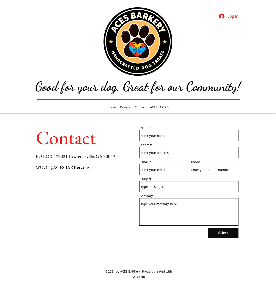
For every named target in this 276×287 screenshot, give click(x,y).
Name (144, 127)
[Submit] (223, 233)
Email (144, 162)
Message (146, 196)
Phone (196, 162)
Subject (145, 179)
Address (146, 145)
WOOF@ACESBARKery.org (62, 167)
